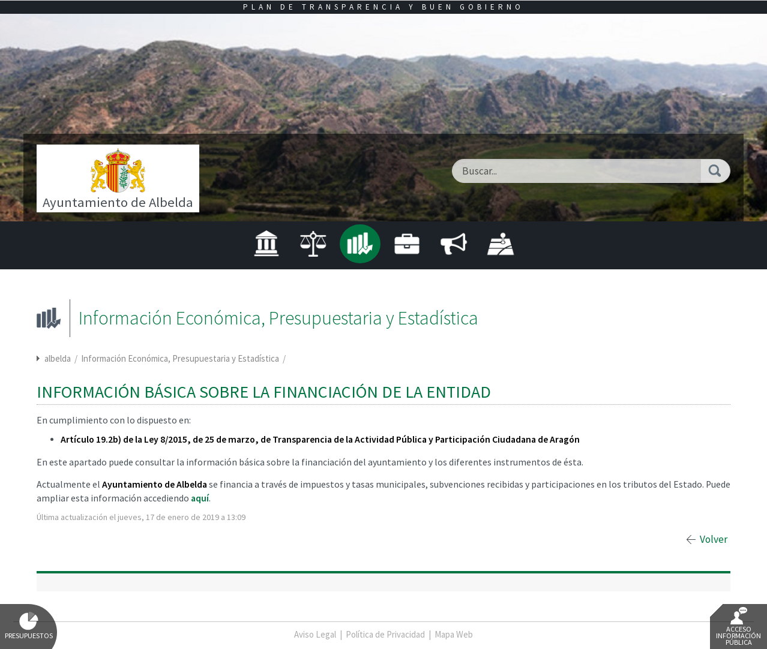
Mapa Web (454, 634)
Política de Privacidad (385, 634)
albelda (57, 358)
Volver (713, 539)
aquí (200, 498)
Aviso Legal (315, 634)
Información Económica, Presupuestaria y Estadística (181, 358)
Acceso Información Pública (738, 627)
